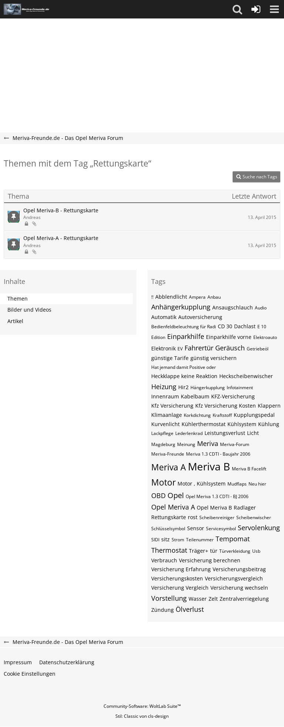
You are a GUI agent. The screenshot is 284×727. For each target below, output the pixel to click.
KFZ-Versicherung (233, 396)
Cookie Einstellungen (29, 673)
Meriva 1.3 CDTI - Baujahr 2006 (218, 454)
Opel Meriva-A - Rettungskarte (60, 237)
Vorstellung (169, 598)
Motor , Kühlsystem (202, 483)
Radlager (245, 507)
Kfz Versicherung (172, 405)
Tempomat (233, 538)
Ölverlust (190, 609)
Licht (253, 432)
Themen (17, 298)
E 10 (261, 326)
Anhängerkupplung (180, 306)
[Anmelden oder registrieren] (255, 9)
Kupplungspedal (254, 414)
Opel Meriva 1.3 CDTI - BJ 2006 (217, 496)
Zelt (213, 598)
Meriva (207, 443)
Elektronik (163, 348)
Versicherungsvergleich (234, 578)
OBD (158, 495)
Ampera (197, 297)
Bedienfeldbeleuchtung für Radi (183, 326)
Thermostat (169, 550)
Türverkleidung (234, 551)
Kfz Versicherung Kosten (225, 405)
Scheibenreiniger (216, 517)
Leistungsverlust (224, 432)
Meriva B (209, 466)
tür (213, 550)
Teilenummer (200, 539)
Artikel (15, 321)
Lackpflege (162, 433)
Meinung (186, 444)
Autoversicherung (200, 316)
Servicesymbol (221, 528)
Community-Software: (142, 706)
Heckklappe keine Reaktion (184, 376)
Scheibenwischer (253, 517)
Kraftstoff (222, 415)
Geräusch (230, 347)
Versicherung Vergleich (180, 587)
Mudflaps (237, 484)
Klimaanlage (166, 414)
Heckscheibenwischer (246, 376)
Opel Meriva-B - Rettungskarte (60, 210)
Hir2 (183, 387)
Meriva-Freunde (167, 454)
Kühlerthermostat (204, 424)
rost (192, 517)
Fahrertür (199, 347)
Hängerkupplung (207, 387)
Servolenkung (259, 527)
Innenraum (165, 396)
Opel (176, 495)
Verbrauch (164, 560)
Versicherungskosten (177, 578)
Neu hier (257, 484)
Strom (178, 539)
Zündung (162, 609)
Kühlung (268, 424)
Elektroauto (265, 337)
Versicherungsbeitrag (239, 569)
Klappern (269, 405)
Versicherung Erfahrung (181, 569)
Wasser (198, 598)
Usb (256, 551)
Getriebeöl (257, 349)
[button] (237, 9)
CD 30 (225, 326)
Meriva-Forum (234, 444)
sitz (165, 539)
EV (180, 349)
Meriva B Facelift (249, 469)
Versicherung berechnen (209, 560)
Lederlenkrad (189, 433)
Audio (261, 308)
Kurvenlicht (165, 424)
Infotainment (240, 387)
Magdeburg (163, 444)
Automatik (163, 316)
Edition (158, 337)
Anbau (214, 297)
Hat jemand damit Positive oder (183, 367)
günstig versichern (213, 357)
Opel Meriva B (214, 507)
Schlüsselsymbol (168, 528)
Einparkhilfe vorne (228, 336)
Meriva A (168, 467)
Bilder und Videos (29, 309)
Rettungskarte (168, 517)
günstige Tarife (170, 357)
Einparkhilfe (185, 336)
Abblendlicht (171, 296)
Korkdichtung (197, 415)
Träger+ (198, 550)
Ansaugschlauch (232, 307)
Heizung (163, 386)
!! (152, 297)
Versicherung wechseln (239, 587)
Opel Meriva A (173, 507)
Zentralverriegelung (244, 598)
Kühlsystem (241, 424)
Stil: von (142, 716)
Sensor (195, 528)
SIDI (155, 539)
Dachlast (245, 326)
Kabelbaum (195, 396)
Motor (163, 482)
